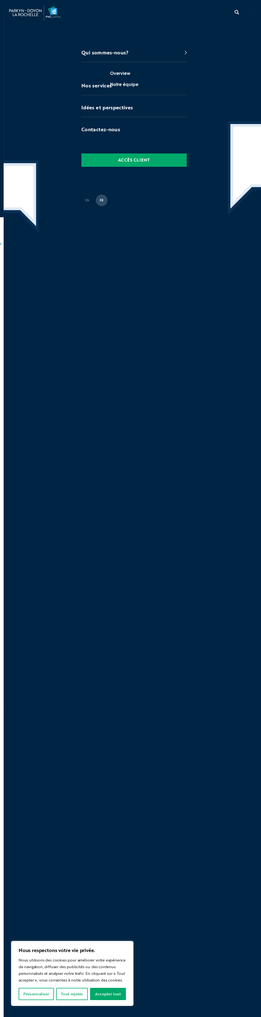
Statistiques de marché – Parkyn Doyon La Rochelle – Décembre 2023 (85, 448)
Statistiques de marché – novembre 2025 (76, 665)
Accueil (14, 233)
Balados (42, 233)
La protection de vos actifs (207, 971)
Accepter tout (108, 994)
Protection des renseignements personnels (134, 971)
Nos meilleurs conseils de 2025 (67, 640)
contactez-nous (34, 938)
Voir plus (18, 682)
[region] (72, 973)
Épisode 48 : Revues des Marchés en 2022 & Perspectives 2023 (77, 424)
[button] (251, 13)
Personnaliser (36, 994)
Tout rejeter (72, 994)
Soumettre (154, 825)
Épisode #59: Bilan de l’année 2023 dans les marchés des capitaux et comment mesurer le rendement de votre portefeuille (121, 243)
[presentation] (49, 826)
